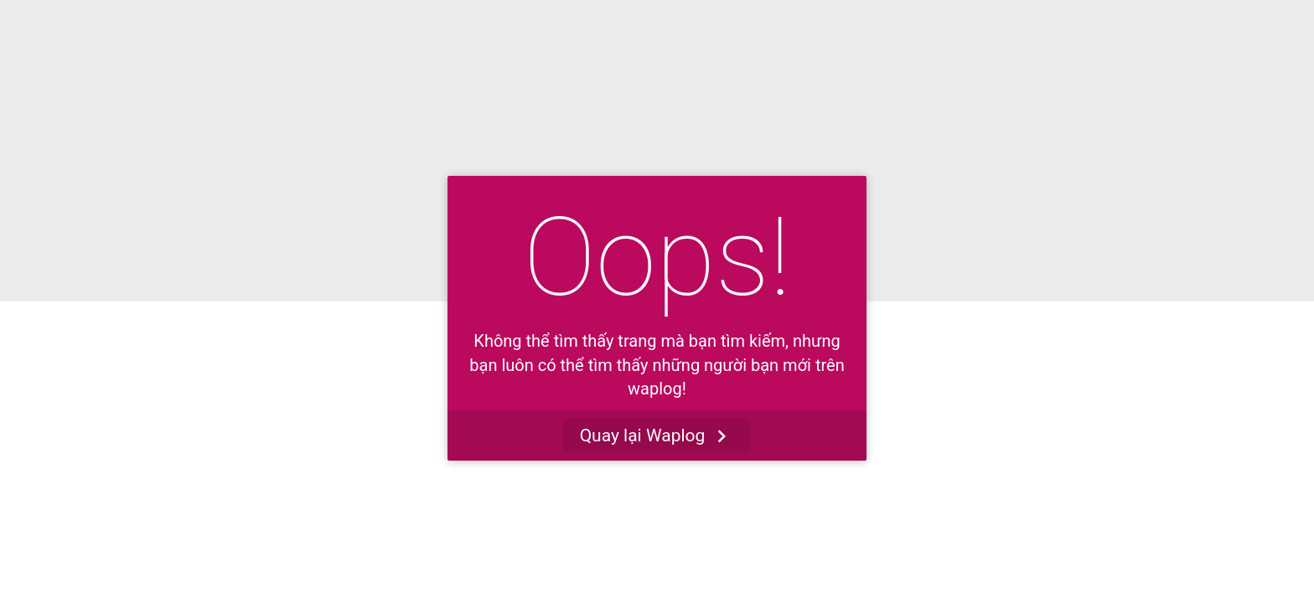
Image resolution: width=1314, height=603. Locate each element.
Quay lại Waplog (657, 436)
